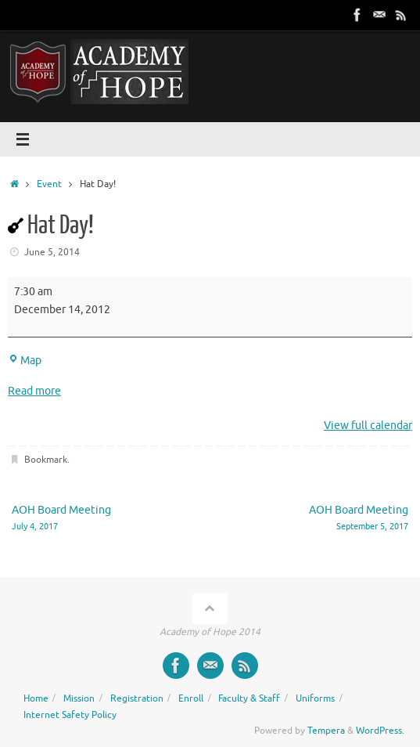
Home (35, 698)
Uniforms (315, 698)
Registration (136, 698)
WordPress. (380, 730)
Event (49, 184)
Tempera (326, 730)
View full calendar (368, 425)
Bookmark (45, 459)
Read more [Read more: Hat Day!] (34, 391)
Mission (79, 698)
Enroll (190, 698)
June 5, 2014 (52, 252)
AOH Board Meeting (103, 518)
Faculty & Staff (249, 698)
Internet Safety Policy (70, 715)
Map (24, 360)
